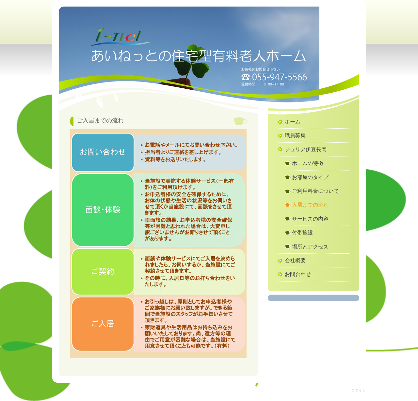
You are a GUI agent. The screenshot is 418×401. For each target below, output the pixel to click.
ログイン (358, 390)
